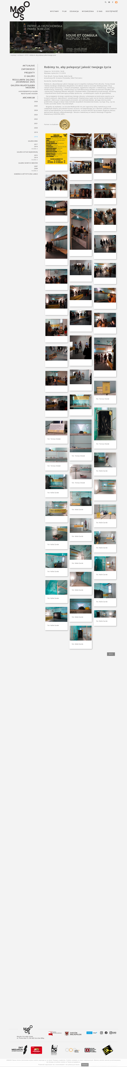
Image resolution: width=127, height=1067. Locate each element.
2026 (36, 101)
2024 (36, 110)
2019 (36, 132)
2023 (36, 115)
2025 (36, 106)
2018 (26, 55)
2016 (36, 146)
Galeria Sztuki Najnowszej (27, 152)
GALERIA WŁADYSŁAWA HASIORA (23, 86)
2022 (36, 119)
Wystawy (13, 55)
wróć (111, 654)
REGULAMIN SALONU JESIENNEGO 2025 (23, 80)
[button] (105, 2)
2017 (36, 144)
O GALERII (29, 76)
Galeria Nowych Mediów (28, 163)
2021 (36, 123)
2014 (36, 157)
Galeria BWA (33, 141)
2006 (36, 168)
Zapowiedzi (28, 69)
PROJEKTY (29, 72)
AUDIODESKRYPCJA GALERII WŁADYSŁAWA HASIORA (28, 92)
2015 (36, 155)
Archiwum (20, 55)
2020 (36, 128)
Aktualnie (29, 65)
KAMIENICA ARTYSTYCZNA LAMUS (26, 174)
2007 (36, 166)
